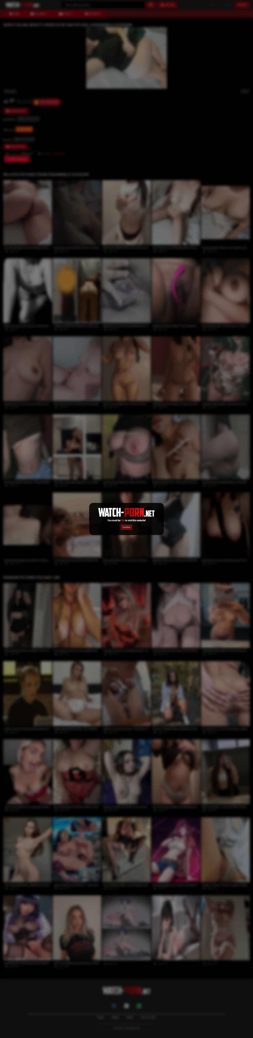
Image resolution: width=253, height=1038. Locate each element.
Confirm (126, 527)
